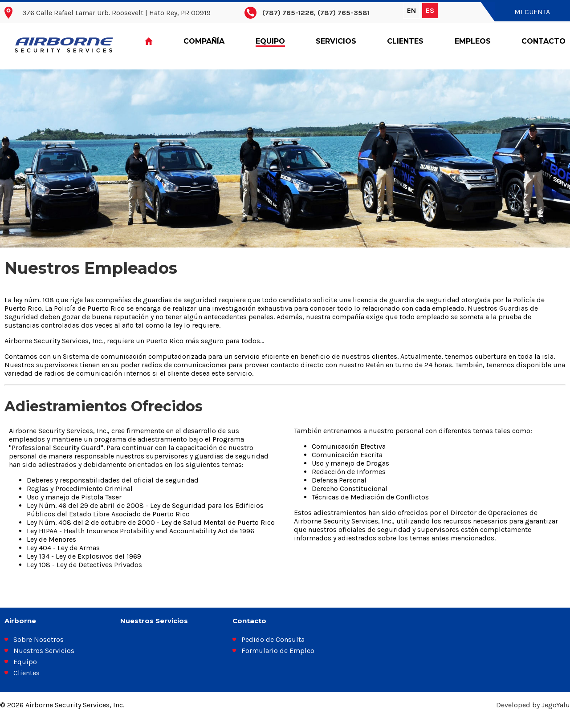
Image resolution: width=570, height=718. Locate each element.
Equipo (270, 41)
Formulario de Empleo (277, 650)
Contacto (543, 41)
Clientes (405, 41)
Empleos (473, 41)
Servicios (336, 41)
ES (430, 10)
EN (411, 10)
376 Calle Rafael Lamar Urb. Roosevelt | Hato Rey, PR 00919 (116, 12)
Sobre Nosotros (38, 639)
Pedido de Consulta (273, 639)
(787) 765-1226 (288, 12)
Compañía (203, 41)
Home (149, 41)
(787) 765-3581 (344, 12)
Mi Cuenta (532, 12)
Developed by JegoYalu (533, 705)
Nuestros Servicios (43, 650)
